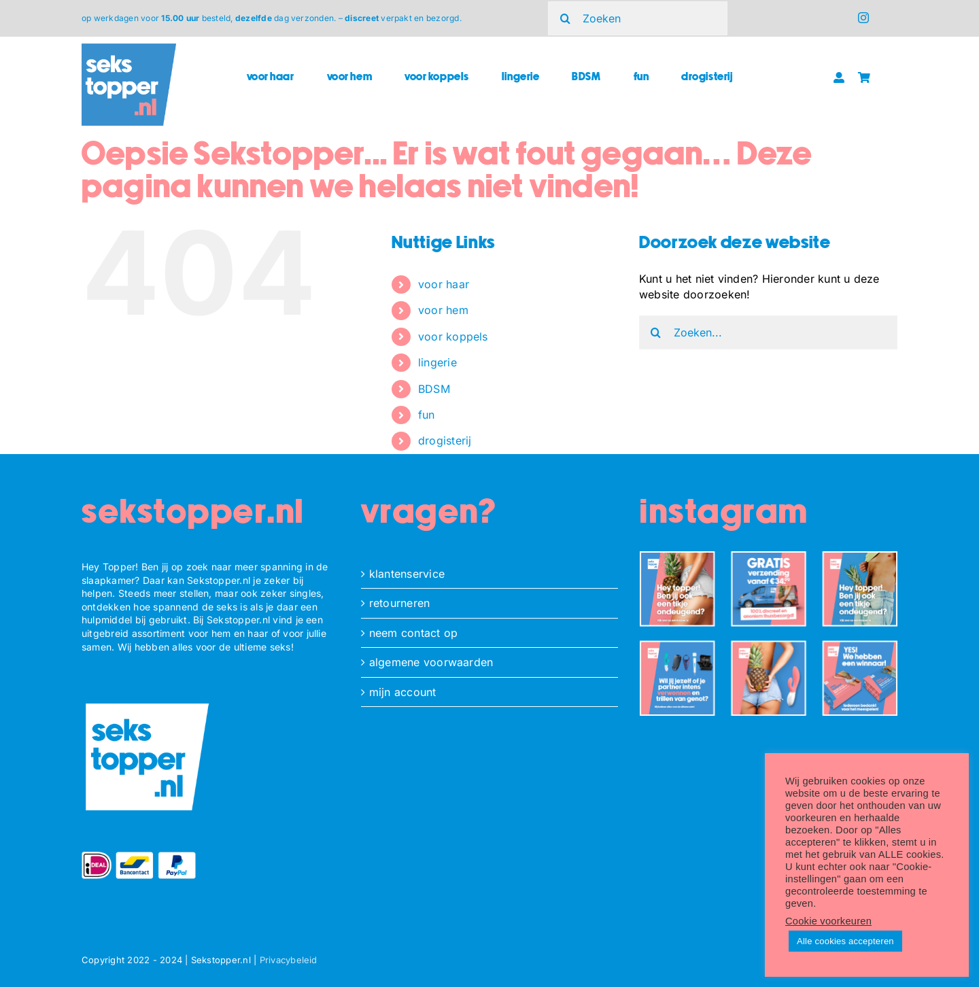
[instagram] (863, 17)
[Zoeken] (637, 18)
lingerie (437, 362)
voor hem (443, 310)
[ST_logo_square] (129, 49)
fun (426, 414)
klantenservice (407, 574)
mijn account (402, 692)
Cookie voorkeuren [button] (828, 921)
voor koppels (453, 336)
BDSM (434, 389)
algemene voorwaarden (431, 662)
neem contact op (413, 633)
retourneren (399, 603)
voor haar (443, 284)
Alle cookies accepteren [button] (845, 941)
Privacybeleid (288, 959)
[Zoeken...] (768, 332)
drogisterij (445, 440)
